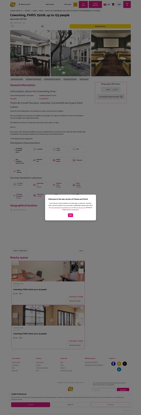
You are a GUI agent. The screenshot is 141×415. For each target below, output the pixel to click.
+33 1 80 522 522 (80, 207)
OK (70, 215)
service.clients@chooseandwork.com (61, 207)
